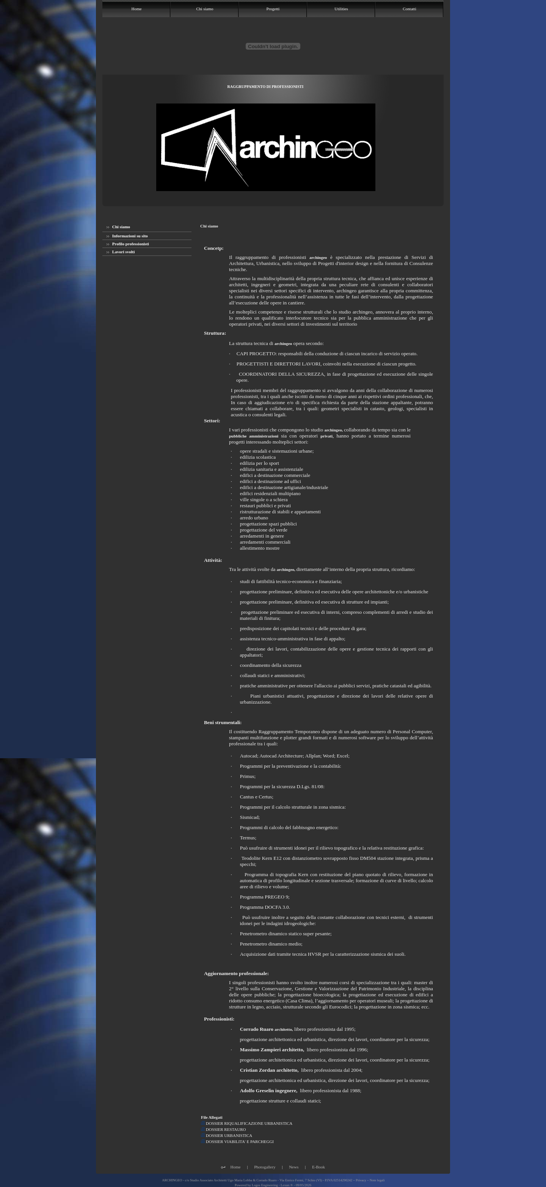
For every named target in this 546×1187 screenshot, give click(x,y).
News (293, 1167)
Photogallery (264, 1167)
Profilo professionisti (128, 243)
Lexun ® (287, 1185)
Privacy (361, 1180)
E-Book (318, 1167)
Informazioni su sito (127, 236)
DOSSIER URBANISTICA (226, 1135)
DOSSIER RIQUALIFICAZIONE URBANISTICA (246, 1123)
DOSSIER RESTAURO (223, 1129)
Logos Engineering (265, 1185)
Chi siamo (118, 226)
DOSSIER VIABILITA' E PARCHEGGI (237, 1141)
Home (236, 1167)
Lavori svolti (121, 251)
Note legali (377, 1180)
